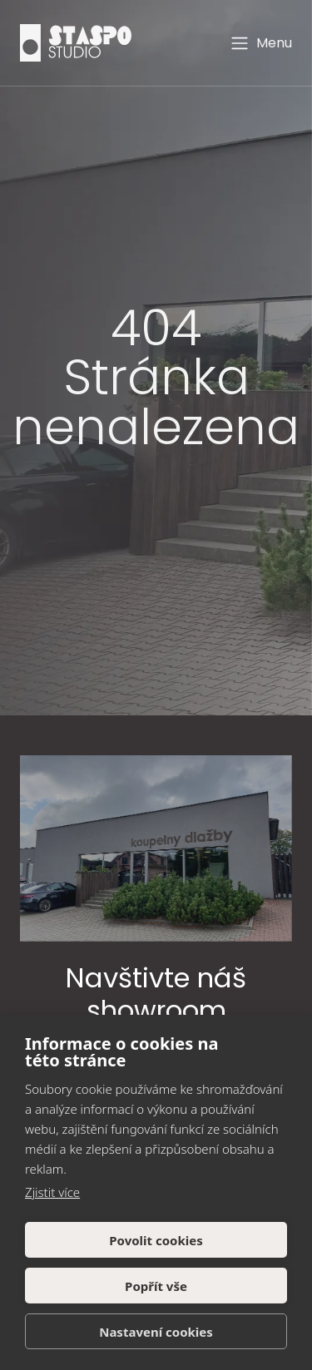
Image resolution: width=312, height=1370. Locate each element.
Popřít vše (156, 1286)
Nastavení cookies (156, 1331)
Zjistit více (52, 1192)
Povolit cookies (155, 1240)
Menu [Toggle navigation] (261, 43)
